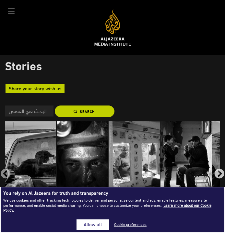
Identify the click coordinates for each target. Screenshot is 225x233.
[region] (112, 210)
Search (84, 111)
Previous (5, 174)
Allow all (93, 224)
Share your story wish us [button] (35, 88)
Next (219, 174)
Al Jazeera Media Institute (112, 27)
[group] (31, 169)
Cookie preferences (130, 224)
